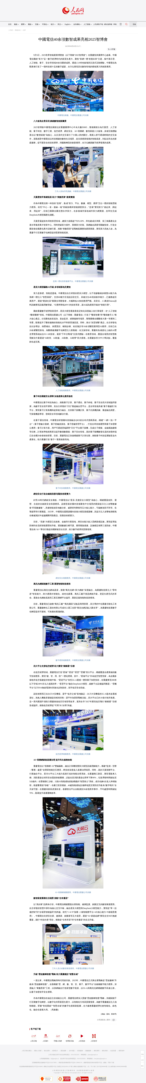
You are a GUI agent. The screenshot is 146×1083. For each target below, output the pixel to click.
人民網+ (45, 1037)
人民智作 (93, 1037)
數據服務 (88, 1050)
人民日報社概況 (27, 1050)
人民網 (10, 30)
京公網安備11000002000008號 (117, 1066)
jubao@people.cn (93, 1054)
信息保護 (113, 1050)
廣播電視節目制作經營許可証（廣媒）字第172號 (99, 1062)
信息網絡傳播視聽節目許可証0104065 (31, 1066)
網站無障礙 (108, 24)
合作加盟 (72, 1050)
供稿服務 (80, 1050)
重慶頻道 (18, 30)
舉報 (115, 24)
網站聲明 (96, 1050)
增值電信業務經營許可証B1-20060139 (70, 1062)
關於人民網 (37, 1050)
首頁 (9, 24)
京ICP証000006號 (102, 1066)
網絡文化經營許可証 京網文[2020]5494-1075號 (58, 1066)
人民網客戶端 (98, 24)
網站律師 (105, 1050)
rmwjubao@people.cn (100, 1058)
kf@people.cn (55, 1058)
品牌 (24, 30)
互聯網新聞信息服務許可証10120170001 (44, 1062)
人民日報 (33, 1037)
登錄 (134, 24)
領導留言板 (70, 1037)
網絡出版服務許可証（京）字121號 (85, 1066)
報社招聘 (47, 1050)
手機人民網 (58, 1037)
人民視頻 (81, 1037)
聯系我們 (121, 1050)
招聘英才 (55, 1050)
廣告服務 (63, 1050)
